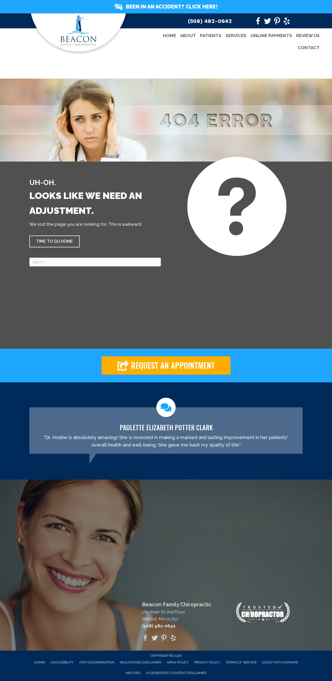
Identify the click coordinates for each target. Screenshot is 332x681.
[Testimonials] (166, 426)
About (188, 35)
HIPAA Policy (178, 662)
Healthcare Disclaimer (140, 662)
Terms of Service (241, 662)
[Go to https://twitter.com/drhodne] (267, 22)
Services (236, 35)
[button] (166, 6)
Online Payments (271, 35)
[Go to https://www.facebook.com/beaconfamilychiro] (258, 22)
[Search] (95, 262)
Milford (133, 673)
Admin (39, 662)
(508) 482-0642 (210, 21)
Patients (210, 35)
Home (169, 35)
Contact (309, 47)
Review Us (308, 35)
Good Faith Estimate (280, 662)
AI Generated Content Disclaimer (176, 673)
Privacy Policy (207, 662)
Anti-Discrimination (96, 662)
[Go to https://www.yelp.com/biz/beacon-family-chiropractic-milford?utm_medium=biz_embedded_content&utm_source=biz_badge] (286, 22)
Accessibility (62, 662)
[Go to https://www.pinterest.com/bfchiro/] (277, 22)
